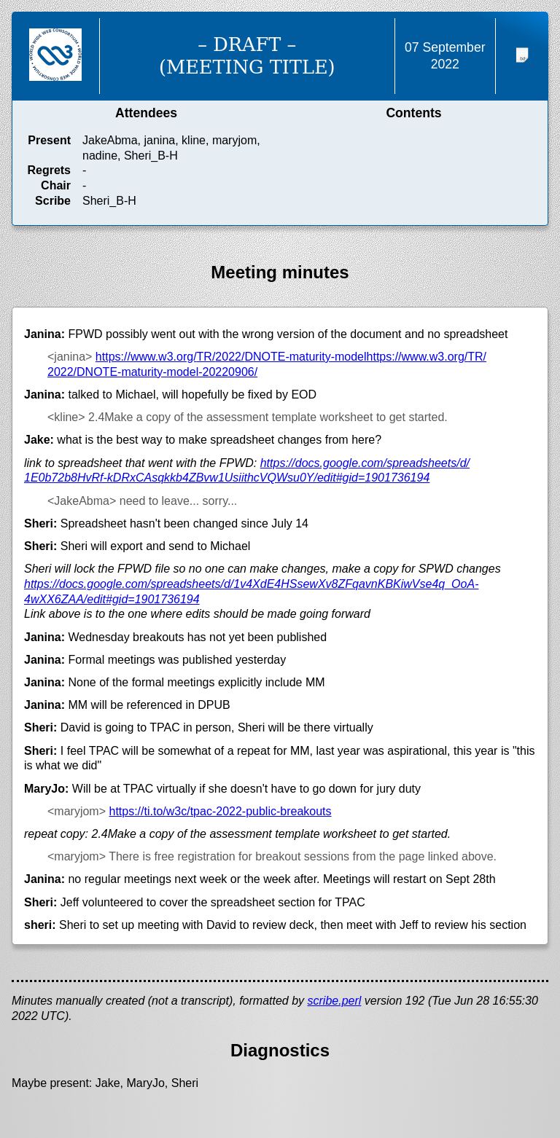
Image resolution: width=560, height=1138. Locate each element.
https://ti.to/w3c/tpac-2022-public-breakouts (220, 811)
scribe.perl (335, 1000)
